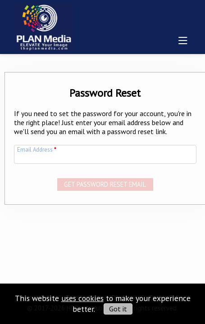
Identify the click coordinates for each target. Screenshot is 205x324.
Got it (118, 308)
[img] (43, 25)
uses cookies (82, 298)
